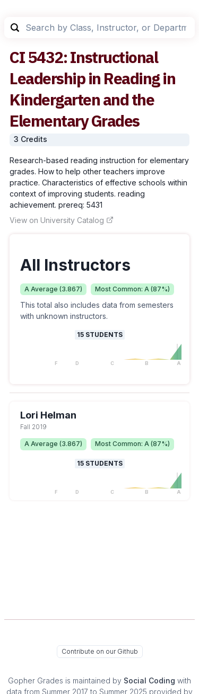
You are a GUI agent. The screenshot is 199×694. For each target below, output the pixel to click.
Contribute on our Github (100, 651)
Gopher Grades (35, 680)
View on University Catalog (62, 220)
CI (17, 57)
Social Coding (149, 680)
